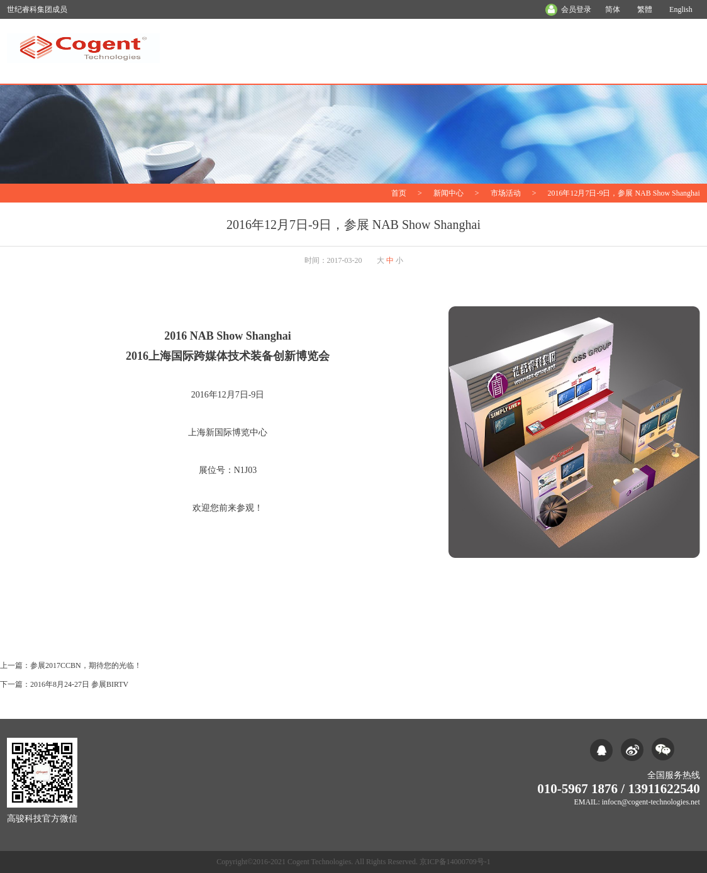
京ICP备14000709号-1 (455, 861)
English (681, 9)
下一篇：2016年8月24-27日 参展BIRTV (64, 684)
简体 (612, 9)
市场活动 (506, 193)
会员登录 (576, 9)
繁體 (644, 9)
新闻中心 (448, 193)
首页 (398, 193)
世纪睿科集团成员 (37, 9)
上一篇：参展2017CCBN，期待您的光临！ (71, 665)
